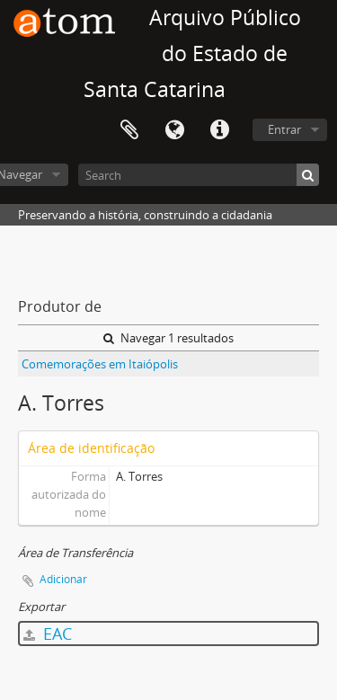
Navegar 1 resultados (168, 338)
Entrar (284, 129)
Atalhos (219, 130)
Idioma (174, 130)
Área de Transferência (129, 130)
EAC (47, 633)
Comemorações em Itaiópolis (100, 364)
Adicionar (63, 579)
